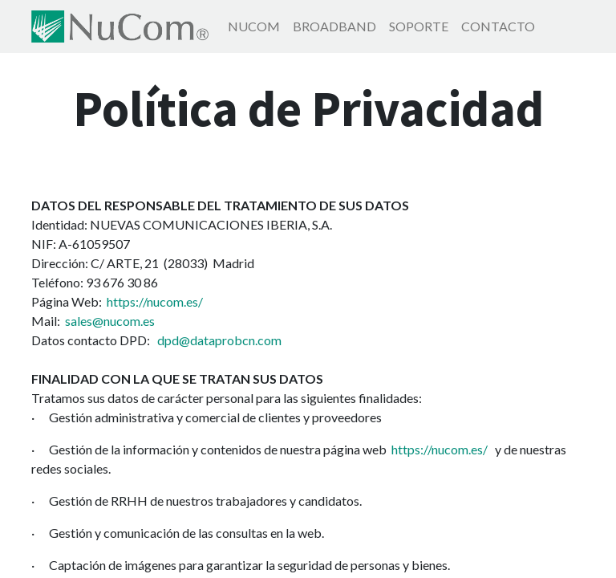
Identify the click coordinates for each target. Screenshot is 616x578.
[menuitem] (253, 26)
